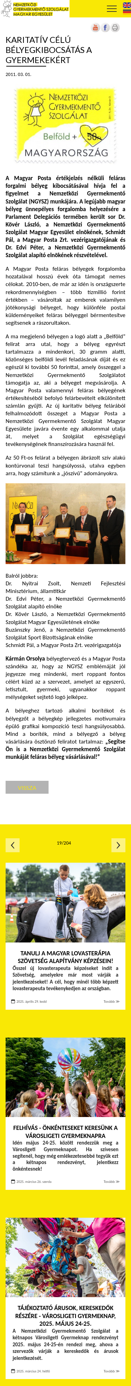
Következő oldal (118, 845)
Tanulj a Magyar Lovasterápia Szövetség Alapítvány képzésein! (65, 957)
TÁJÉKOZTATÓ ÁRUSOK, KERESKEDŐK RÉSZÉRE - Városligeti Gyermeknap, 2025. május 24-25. (65, 1315)
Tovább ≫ (112, 1001)
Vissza (27, 787)
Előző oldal (13, 845)
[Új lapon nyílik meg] (105, 31)
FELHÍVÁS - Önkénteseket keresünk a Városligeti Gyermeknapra (65, 1132)
